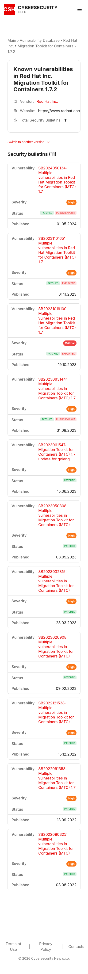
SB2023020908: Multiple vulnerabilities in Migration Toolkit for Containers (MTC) (56, 646)
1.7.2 (11, 51)
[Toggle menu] (79, 9)
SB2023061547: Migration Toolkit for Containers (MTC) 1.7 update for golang (57, 452)
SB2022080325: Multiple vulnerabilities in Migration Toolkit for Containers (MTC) (56, 844)
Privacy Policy (45, 946)
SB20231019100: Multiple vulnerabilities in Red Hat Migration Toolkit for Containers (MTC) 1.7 (57, 320)
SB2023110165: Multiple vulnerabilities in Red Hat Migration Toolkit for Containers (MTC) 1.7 (57, 250)
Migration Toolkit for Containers (45, 46)
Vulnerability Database (40, 40)
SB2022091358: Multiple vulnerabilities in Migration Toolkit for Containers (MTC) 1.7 (57, 778)
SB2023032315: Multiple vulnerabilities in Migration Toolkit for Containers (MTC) (56, 581)
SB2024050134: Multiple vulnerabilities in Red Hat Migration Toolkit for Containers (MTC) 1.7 (57, 180)
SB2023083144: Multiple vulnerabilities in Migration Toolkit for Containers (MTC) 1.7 (57, 388)
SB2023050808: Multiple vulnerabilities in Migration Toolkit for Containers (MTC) (56, 515)
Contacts (76, 946)
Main (12, 40)
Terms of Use (13, 946)
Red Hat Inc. (47, 101)
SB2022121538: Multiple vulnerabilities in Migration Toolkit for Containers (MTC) (56, 712)
